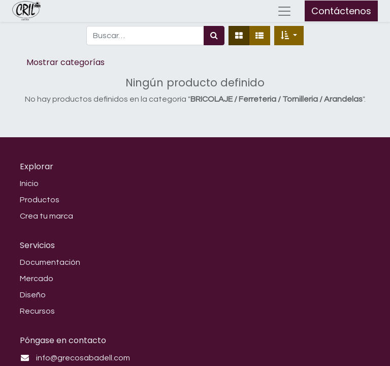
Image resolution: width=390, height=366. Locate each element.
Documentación (50, 262)
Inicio (29, 183)
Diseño (33, 295)
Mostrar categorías (65, 62)
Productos (39, 200)
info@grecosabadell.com (83, 358)
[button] (289, 35)
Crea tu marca (46, 216)
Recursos (37, 311)
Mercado (36, 278)
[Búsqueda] (214, 35)
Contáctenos (341, 11)
